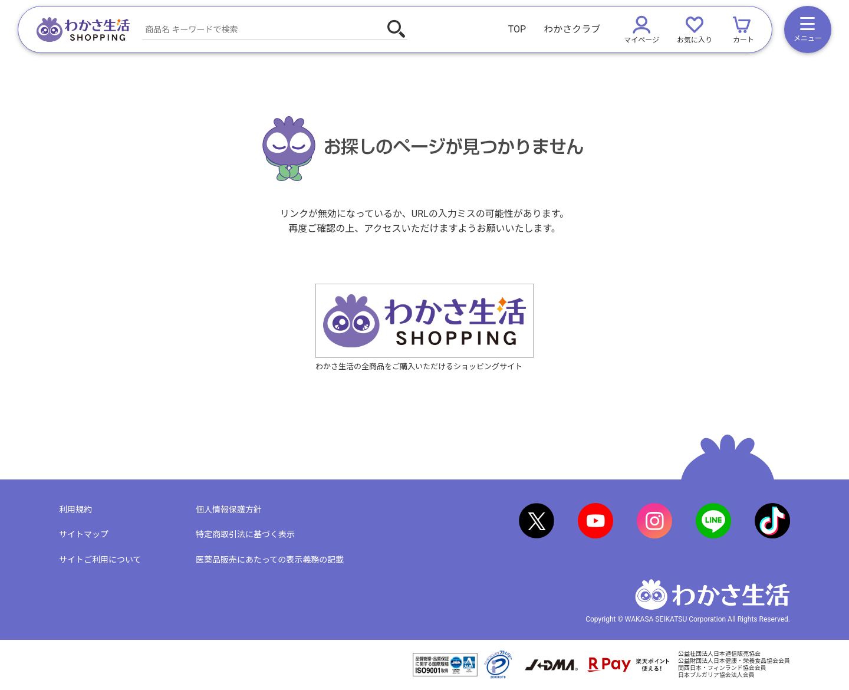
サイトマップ (83, 534)
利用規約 (75, 509)
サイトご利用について (100, 559)
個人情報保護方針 (229, 509)
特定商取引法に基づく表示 (245, 534)
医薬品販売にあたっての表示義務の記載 (270, 559)
